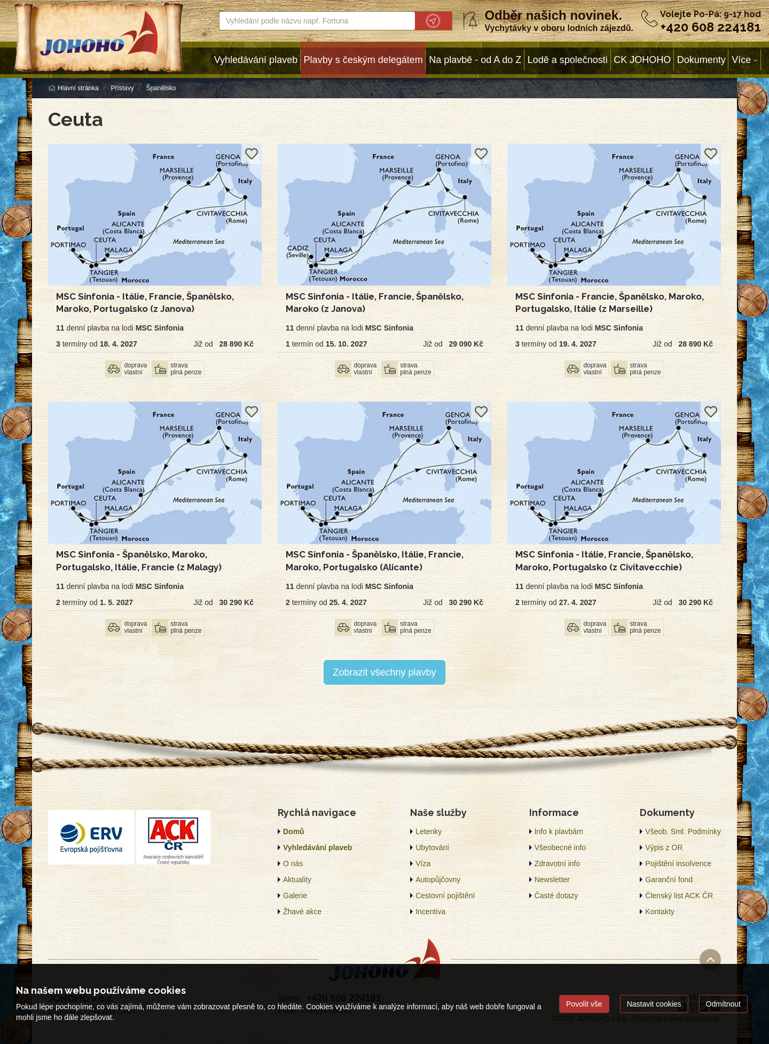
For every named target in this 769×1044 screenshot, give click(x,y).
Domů (293, 831)
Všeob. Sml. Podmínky (683, 831)
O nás (293, 863)
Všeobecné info (560, 847)
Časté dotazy (556, 895)
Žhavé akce (302, 911)
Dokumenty (701, 59)
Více (741, 59)
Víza (422, 863)
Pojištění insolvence (678, 863)
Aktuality (297, 879)
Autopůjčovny (437, 879)
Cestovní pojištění (445, 895)
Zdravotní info (557, 863)
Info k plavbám (559, 831)
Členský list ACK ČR (679, 895)
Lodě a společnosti (568, 59)
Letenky (428, 831)
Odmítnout (723, 1004)
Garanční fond (669, 879)
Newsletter (552, 879)
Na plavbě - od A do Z (475, 59)
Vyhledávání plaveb (255, 59)
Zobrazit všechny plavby (384, 672)
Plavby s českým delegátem (363, 59)
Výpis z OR (663, 847)
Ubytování (432, 847)
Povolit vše (584, 1004)
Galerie (295, 895)
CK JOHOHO (642, 59)
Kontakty (659, 911)
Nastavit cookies (654, 1004)
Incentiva (430, 911)
